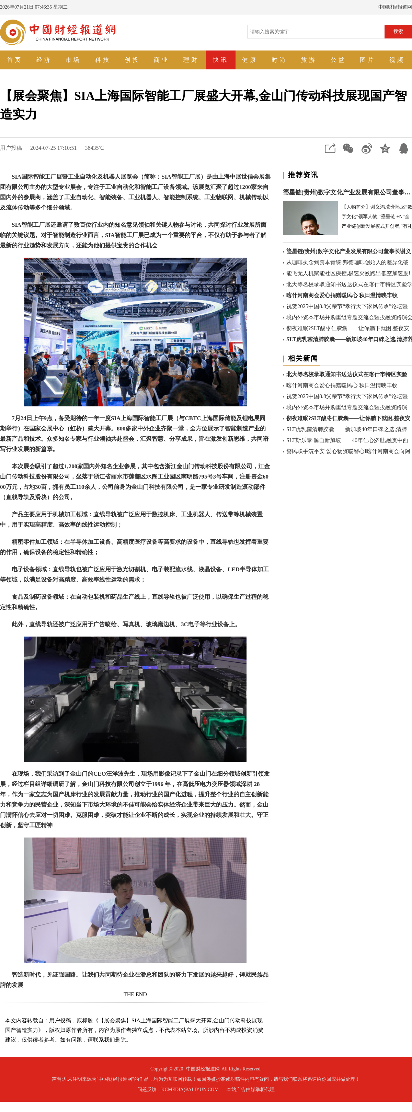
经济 (44, 60)
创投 (132, 60)
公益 (338, 60)
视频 (397, 60)
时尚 (279, 60)
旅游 (309, 60)
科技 (103, 60)
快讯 (221, 60)
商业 (162, 60)
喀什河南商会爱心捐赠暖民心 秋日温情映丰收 (342, 295)
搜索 (398, 31)
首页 (15, 60)
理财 (191, 60)
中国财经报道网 (203, 1068)
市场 (73, 60)
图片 (368, 60)
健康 (250, 60)
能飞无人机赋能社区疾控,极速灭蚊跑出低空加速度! (348, 273)
